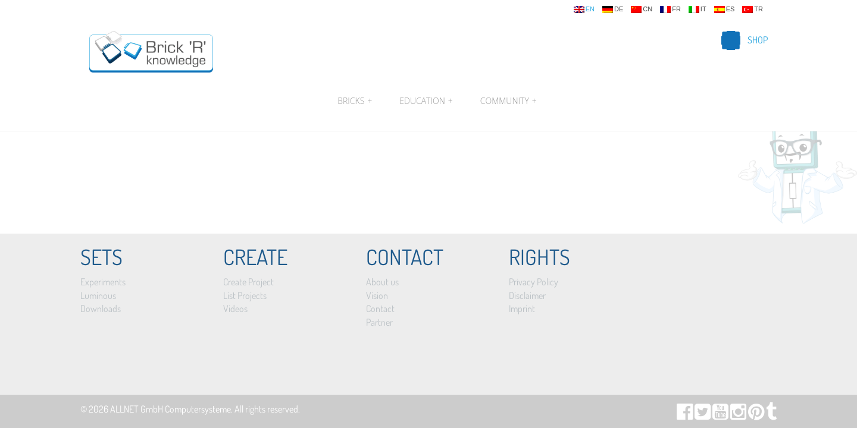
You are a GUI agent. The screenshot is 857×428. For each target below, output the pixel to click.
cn (641, 9)
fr (670, 9)
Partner (379, 322)
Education (425, 101)
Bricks (354, 101)
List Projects (245, 295)
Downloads (100, 308)
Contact (380, 308)
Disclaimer (527, 295)
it (697, 9)
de (612, 9)
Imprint (522, 308)
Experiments (103, 282)
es (724, 9)
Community (507, 101)
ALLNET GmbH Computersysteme (170, 409)
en (584, 9)
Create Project (248, 282)
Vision (377, 295)
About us (382, 282)
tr (752, 9)
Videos (235, 308)
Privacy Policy (533, 282)
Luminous (98, 295)
